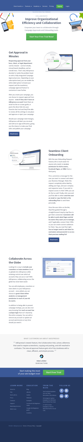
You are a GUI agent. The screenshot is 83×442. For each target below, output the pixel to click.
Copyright (38, 426)
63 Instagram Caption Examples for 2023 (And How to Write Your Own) (49, 400)
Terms (24, 426)
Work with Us (13, 395)
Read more (14, 134)
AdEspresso (41, 3)
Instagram (66, 392)
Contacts (12, 400)
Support (12, 403)
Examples (29, 400)
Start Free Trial (53, 372)
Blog (28, 389)
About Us (12, 389)
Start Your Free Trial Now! (41, 36)
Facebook (62, 392)
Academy (29, 413)
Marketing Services (15, 406)
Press (11, 398)
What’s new (13, 409)
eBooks (29, 392)
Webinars (29, 398)
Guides (28, 395)
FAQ (11, 392)
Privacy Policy (31, 426)
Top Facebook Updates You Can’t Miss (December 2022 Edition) (49, 393)
